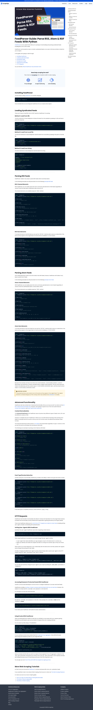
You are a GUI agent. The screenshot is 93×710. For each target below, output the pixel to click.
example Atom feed (49, 279)
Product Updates (64, 691)
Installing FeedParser (22, 56)
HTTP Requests (20, 64)
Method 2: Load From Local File (73, 17)
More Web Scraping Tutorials (72, 57)
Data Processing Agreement (67, 699)
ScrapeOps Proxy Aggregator (44, 635)
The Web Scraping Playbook (58, 672)
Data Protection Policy (65, 697)
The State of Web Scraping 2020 (24, 679)
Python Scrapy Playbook (40, 695)
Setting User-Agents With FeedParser (73, 45)
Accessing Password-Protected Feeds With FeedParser (73, 49)
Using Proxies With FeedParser (72, 54)
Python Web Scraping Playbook (41, 691)
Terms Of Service (64, 695)
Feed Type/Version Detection (35, 408)
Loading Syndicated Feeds (23, 58)
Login (86, 3)
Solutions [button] (64, 3)
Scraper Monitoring (40, 83)
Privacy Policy (63, 693)
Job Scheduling (51, 83)
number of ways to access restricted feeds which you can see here (41, 587)
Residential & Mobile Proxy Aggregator (17, 691)
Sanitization (51, 394)
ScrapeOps (34, 75)
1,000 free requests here (48, 0)
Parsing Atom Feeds (21, 61)
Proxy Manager (28, 83)
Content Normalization (20, 408)
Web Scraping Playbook (40, 689)
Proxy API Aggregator (13, 689)
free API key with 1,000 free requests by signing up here (38, 660)
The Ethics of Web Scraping (23, 680)
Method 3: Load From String (73, 20)
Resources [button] (74, 3)
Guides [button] (81, 3)
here (67, 0)
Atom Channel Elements (71, 31)
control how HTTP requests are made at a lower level (44, 523)
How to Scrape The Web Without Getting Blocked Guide (30, 677)
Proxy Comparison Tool (13, 699)
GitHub (10, 704)
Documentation (12, 697)
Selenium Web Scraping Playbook (42, 697)
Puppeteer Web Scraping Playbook (42, 699)
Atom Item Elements (73, 33)
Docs (70, 3)
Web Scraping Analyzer (13, 701)
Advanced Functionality (22, 62)
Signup (90, 3)
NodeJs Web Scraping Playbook (41, 693)
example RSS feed (48, 181)
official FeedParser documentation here (32, 66)
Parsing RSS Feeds (21, 59)
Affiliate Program (64, 689)
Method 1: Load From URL (73, 14)
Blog (9, 702)
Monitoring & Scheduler (13, 693)
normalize (37, 423)
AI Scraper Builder (12, 695)
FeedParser (17, 45)
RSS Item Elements (72, 27)
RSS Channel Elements (71, 25)
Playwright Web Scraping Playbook (42, 701)
